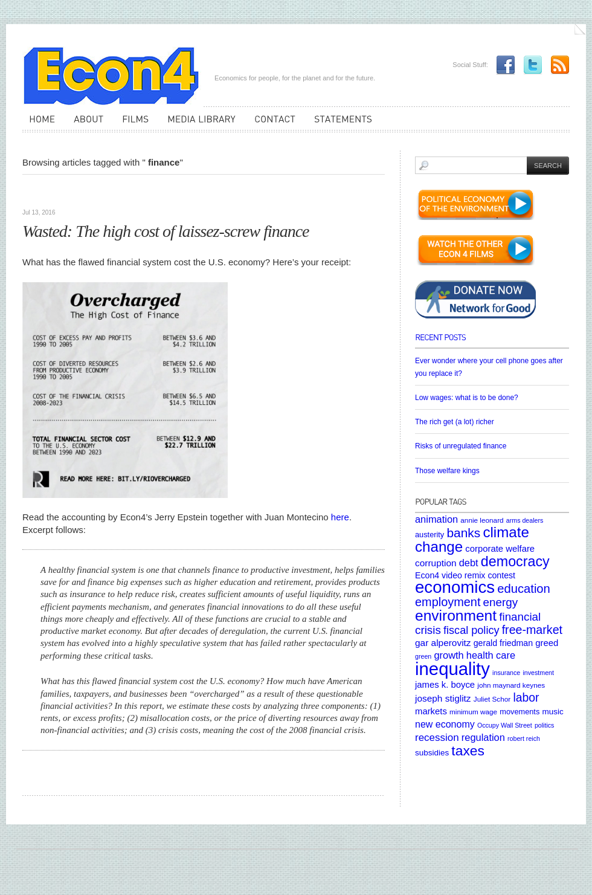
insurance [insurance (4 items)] (506, 672)
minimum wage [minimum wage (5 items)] (473, 712)
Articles (39, 193)
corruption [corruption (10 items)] (436, 563)
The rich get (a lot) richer (454, 422)
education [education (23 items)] (523, 588)
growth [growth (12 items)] (448, 655)
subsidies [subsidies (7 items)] (432, 752)
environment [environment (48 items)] (456, 615)
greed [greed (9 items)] (546, 643)
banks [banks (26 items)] (463, 533)
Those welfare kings (447, 471)
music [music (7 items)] (552, 711)
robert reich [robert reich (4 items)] (523, 738)
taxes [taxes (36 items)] (467, 750)
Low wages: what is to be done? (466, 397)
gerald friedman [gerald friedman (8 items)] (503, 643)
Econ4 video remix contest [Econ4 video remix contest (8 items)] (465, 575)
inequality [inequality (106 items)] (452, 669)
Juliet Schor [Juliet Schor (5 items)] (492, 699)
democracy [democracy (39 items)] (515, 561)
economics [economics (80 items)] (455, 587)
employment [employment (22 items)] (447, 602)
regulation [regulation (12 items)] (483, 737)
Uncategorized (84, 193)
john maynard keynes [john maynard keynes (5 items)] (511, 685)
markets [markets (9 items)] (431, 711)
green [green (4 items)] (423, 656)
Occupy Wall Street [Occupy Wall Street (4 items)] (504, 725)
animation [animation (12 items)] (436, 519)
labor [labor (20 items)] (526, 697)
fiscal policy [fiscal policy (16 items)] (471, 630)
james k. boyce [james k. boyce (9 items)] (445, 685)
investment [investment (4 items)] (538, 672)
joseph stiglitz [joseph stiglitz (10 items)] (443, 698)
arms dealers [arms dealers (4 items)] (525, 520)
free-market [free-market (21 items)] (532, 629)
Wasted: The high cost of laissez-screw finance (165, 231)
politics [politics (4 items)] (545, 725)
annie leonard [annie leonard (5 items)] (481, 520)
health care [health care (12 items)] (490, 655)
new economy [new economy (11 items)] (445, 724)
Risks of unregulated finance (460, 446)
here (340, 517)
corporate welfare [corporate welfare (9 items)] (500, 549)
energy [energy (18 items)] (500, 602)
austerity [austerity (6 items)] (429, 534)
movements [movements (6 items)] (519, 711)
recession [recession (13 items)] (437, 737)
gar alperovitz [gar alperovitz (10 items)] (443, 643)
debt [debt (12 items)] (468, 562)
